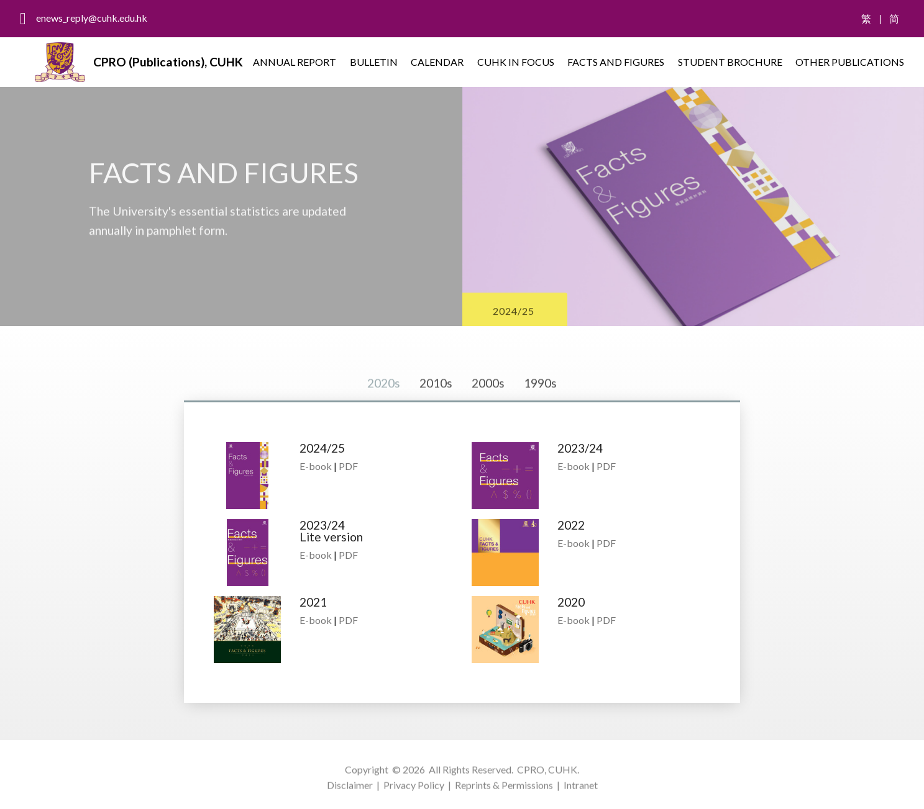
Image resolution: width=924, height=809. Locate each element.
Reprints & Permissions (504, 793)
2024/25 (513, 320)
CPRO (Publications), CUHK (168, 62)
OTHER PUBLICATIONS (849, 62)
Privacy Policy (413, 793)
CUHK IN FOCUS (515, 62)
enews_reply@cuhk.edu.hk (91, 18)
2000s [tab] (488, 399)
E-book (316, 466)
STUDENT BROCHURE (730, 62)
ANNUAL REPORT (294, 62)
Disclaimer (350, 793)
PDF (348, 466)
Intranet (581, 793)
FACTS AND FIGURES (615, 62)
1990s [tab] (540, 399)
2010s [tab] (435, 399)
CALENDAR (437, 62)
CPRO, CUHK (547, 777)
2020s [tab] (383, 399)
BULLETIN (374, 62)
